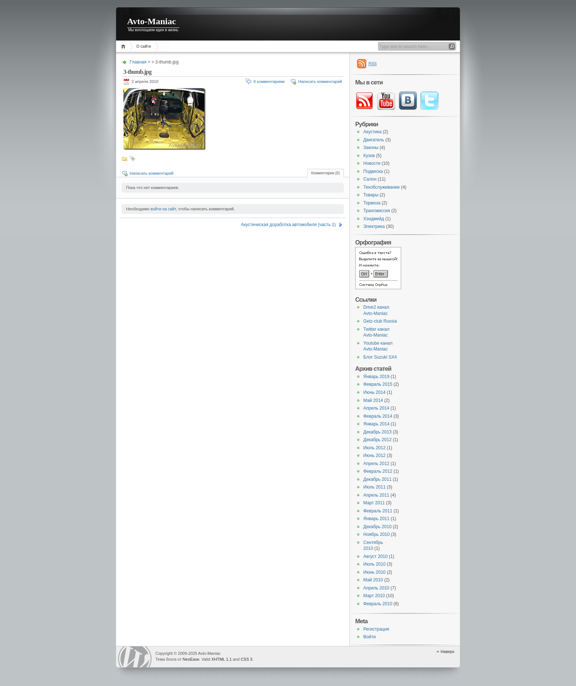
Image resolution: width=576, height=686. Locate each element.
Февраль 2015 (377, 384)
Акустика (372, 131)
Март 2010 (374, 595)
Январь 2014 (376, 424)
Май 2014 (373, 400)
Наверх (447, 651)
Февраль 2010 (377, 603)
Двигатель (373, 139)
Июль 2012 (374, 447)
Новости (371, 163)
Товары (370, 194)
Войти (369, 636)
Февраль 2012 (377, 471)
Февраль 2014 (377, 416)
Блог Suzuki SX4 (380, 357)
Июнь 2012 (374, 455)
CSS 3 (246, 659)
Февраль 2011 (377, 510)
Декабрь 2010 (377, 526)
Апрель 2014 (376, 408)
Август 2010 (375, 556)
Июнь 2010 (374, 572)
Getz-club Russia (380, 321)
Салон (370, 179)
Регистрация (376, 629)
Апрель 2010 (376, 588)
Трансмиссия (376, 210)
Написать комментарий (320, 81)
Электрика (374, 226)
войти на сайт (163, 209)
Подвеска (373, 171)
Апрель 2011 (376, 495)
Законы (370, 147)
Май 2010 (373, 579)
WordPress (135, 656)
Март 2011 (374, 502)
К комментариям (269, 81)
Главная (124, 46)
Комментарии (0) (325, 173)
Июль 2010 (374, 564)
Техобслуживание (381, 187)
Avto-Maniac (151, 21)
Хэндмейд (373, 218)
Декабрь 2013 (377, 432)
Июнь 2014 (374, 392)
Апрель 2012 (376, 463)
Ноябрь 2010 (376, 534)
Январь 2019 (376, 376)
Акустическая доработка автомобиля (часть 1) (288, 224)
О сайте (143, 46)
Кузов (369, 155)
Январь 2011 (376, 518)
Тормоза (372, 203)
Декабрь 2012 (377, 439)
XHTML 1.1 (221, 659)
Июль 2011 (374, 487)
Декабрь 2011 (377, 479)
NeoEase (191, 659)
